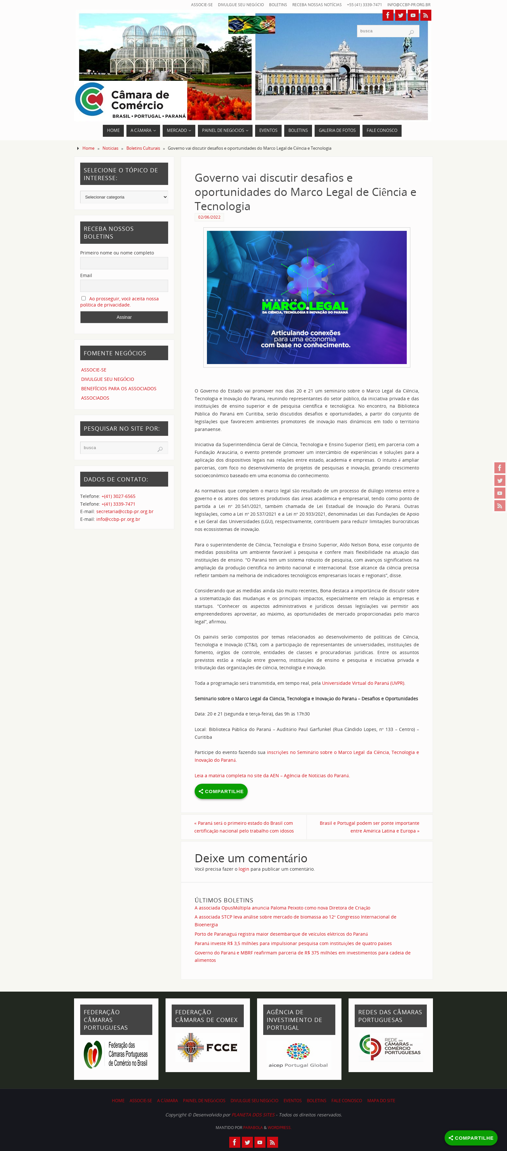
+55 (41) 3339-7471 (361, 4)
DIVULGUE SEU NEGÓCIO (233, 4)
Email (86, 275)
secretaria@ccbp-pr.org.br (125, 511)
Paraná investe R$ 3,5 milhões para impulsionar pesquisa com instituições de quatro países (293, 943)
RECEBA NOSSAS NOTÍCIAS (312, 4)
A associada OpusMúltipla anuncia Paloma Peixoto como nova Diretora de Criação (282, 908)
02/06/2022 (209, 217)
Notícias (110, 148)
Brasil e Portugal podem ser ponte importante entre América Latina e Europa (369, 827)
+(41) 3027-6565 (118, 496)
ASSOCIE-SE (193, 4)
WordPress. (280, 1128)
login (244, 869)
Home (88, 148)
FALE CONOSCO (346, 1100)
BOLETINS (272, 4)
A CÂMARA (167, 1100)
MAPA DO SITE (381, 1100)
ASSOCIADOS (95, 398)
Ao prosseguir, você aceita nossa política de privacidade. (119, 302)
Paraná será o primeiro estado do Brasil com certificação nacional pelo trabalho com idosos (244, 827)
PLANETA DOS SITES (253, 1115)
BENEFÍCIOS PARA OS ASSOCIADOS (118, 388)
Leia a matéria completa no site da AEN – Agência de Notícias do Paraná (272, 775)
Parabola (253, 1128)
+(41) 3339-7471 (118, 504)
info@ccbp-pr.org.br (407, 4)
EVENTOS (293, 1100)
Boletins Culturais (143, 148)
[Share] (471, 1138)
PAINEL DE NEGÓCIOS (204, 1100)
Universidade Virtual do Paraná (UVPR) (363, 683)
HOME (118, 1100)
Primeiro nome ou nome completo (117, 253)
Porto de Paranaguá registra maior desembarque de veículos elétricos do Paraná (281, 934)
